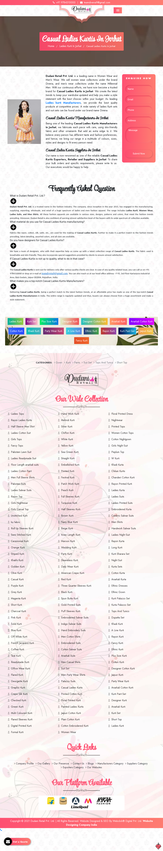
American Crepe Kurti (72, 573)
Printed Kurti (67, 471)
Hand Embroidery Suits (73, 630)
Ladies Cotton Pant (21, 471)
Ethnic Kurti (91, 331)
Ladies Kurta (118, 490)
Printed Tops (118, 426)
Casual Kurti (17, 579)
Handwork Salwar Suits (123, 528)
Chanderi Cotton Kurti (123, 477)
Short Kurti (16, 605)
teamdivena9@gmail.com (95, 2)
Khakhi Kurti (17, 560)
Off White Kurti (19, 636)
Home (51, 46)
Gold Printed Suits (71, 605)
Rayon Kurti (109, 331)
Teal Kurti (16, 656)
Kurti (67, 362)
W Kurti (115, 458)
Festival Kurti (67, 477)
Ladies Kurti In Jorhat (70, 46)
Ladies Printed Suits (122, 503)
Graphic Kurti (18, 687)
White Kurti (67, 439)
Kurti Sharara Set (120, 554)
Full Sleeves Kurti (70, 496)
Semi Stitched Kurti (21, 535)
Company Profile (24, 763)
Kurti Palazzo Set (120, 598)
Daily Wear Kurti (69, 566)
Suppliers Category (136, 763)
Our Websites (93, 767)
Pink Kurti (16, 617)
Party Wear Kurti (53, 331)
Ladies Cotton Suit (21, 433)
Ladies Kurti (15, 321)
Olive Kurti (16, 573)
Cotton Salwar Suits (71, 649)
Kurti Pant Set (127, 331)
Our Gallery (43, 763)
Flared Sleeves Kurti (21, 719)
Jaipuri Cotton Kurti (71, 713)
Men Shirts (117, 522)
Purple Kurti (17, 586)
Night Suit (116, 560)
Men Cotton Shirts (70, 636)
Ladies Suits (117, 496)
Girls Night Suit (119, 445)
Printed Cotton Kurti (71, 694)
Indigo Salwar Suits (71, 624)
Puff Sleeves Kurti (70, 611)
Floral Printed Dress (122, 414)
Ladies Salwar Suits (21, 490)
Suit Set (65, 668)
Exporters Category (72, 767)
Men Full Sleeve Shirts (23, 477)
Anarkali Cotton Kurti (141, 321)
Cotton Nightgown (121, 439)
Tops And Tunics (103, 362)
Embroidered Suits (71, 643)
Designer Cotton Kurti (94, 321)
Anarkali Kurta (118, 579)
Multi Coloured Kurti (21, 713)
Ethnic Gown (118, 592)
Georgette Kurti (19, 681)
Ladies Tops (17, 414)
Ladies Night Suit (120, 535)
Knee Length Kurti (70, 535)
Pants (76, 362)
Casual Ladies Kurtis (72, 687)
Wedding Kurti (68, 547)
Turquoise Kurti (69, 503)
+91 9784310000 (64, 2)
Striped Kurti (17, 554)
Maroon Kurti (68, 541)
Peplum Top (117, 452)
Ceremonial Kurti (19, 541)
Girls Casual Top (20, 509)
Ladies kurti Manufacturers (63, 103)
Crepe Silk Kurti (19, 694)
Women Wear (68, 732)
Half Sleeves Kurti (70, 509)
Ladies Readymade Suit (23, 458)
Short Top (116, 719)
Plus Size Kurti (49, 321)
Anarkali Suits (68, 656)
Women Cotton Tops (122, 433)
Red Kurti (66, 579)
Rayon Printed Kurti (121, 484)
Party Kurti (66, 554)
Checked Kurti (18, 700)
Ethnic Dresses (119, 586)
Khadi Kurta (117, 465)
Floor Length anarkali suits (25, 465)
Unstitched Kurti (19, 516)
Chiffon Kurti (67, 433)
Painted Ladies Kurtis (72, 707)
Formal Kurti (17, 732)
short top (121, 362)
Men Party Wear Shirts (73, 675)
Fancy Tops (17, 445)
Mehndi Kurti (67, 420)
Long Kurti (116, 547)
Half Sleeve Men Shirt (23, 426)
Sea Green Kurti (69, 452)
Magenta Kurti (18, 598)
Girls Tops (16, 439)
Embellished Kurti (70, 465)
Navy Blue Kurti (69, 522)
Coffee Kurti (17, 649)
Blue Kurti (16, 630)
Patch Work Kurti (70, 484)
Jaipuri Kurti (146, 331)
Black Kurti (66, 592)
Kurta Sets (116, 566)
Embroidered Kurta (121, 509)
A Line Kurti (74, 331)
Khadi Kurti (33, 331)
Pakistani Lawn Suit (21, 452)
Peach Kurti (67, 490)
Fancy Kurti (81, 340)
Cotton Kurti (16, 331)
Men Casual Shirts (70, 662)
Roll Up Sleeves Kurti (22, 528)
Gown (58, 362)
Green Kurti (17, 707)
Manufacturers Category (109, 763)
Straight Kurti (67, 458)
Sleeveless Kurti (69, 560)
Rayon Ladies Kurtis (21, 420)
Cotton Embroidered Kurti (74, 726)
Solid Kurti (16, 624)
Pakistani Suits (18, 484)
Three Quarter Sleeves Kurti (76, 586)
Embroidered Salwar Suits (75, 617)
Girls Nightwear (19, 503)
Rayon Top (16, 496)
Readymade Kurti (20, 662)
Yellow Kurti (67, 445)
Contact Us (77, 763)
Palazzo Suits (68, 681)
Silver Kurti (66, 426)
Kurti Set (31, 321)
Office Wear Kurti (20, 668)
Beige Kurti (67, 528)
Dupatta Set (117, 617)
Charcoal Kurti (18, 611)
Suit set (87, 362)
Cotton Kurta (118, 573)
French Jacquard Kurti (22, 643)
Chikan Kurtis (118, 471)
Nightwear (117, 420)
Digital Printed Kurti (21, 726)
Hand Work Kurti (70, 414)
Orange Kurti (18, 547)
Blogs (90, 763)
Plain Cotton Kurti (70, 719)
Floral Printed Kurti (71, 700)
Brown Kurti (67, 516)
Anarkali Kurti (118, 321)
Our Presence (60, 763)
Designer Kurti (69, 321)
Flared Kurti (17, 675)
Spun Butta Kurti (69, 598)
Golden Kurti (18, 566)
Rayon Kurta (117, 541)
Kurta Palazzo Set (121, 605)
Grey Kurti (16, 592)
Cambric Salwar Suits (122, 516)
